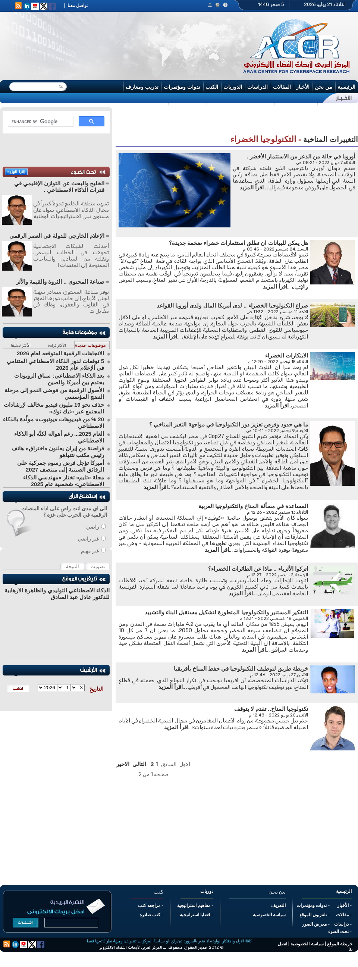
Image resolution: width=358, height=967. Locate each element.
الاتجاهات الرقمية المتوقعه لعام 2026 (60, 353)
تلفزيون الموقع (313, 914)
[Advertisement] (118, 40)
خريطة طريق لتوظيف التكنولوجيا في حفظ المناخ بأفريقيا (241, 668)
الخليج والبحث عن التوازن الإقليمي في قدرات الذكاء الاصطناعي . (59, 186)
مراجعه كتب (149, 905)
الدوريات (232, 87)
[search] (40, 121)
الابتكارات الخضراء (286, 355)
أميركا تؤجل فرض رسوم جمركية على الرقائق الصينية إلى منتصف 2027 (60, 466)
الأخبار (303, 87)
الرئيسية (346, 87)
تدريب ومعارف (142, 87)
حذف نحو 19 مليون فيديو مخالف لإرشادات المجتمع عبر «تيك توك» (54, 408)
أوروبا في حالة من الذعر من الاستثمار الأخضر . (300, 156)
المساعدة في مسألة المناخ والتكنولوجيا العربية (253, 506)
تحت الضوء (338, 931)
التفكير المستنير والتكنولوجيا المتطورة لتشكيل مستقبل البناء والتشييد (226, 612)
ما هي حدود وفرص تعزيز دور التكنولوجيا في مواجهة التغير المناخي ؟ (228, 424)
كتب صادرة (149, 914)
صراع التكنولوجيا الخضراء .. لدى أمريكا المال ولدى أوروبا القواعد (232, 305)
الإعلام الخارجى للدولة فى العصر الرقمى (56, 236)
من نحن (323, 87)
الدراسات (257, 87)
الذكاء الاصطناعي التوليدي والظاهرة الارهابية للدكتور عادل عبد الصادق (57, 593)
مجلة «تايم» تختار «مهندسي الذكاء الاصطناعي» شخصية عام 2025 (63, 480)
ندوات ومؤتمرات (182, 87)
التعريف (278, 905)
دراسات (341, 924)
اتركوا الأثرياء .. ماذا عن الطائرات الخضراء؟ (258, 569)
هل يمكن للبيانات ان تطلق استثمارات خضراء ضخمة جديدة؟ (238, 243)
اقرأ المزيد (251, 187)
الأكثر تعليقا (21, 345)
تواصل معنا (77, 5)
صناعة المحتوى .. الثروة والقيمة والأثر (60, 281)
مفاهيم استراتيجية (193, 905)
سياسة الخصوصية (269, 914)
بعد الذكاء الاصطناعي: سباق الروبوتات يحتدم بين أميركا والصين (59, 378)
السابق (168, 764)
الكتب (211, 87)
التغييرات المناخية (330, 139)
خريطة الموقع (339, 943)
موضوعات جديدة (90, 345)
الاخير (122, 764)
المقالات (282, 87)
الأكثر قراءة (57, 345)
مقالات (342, 914)
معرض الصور (314, 924)
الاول (184, 764)
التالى (139, 764)
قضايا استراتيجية (195, 914)
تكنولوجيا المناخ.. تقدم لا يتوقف (271, 709)
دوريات (206, 891)
